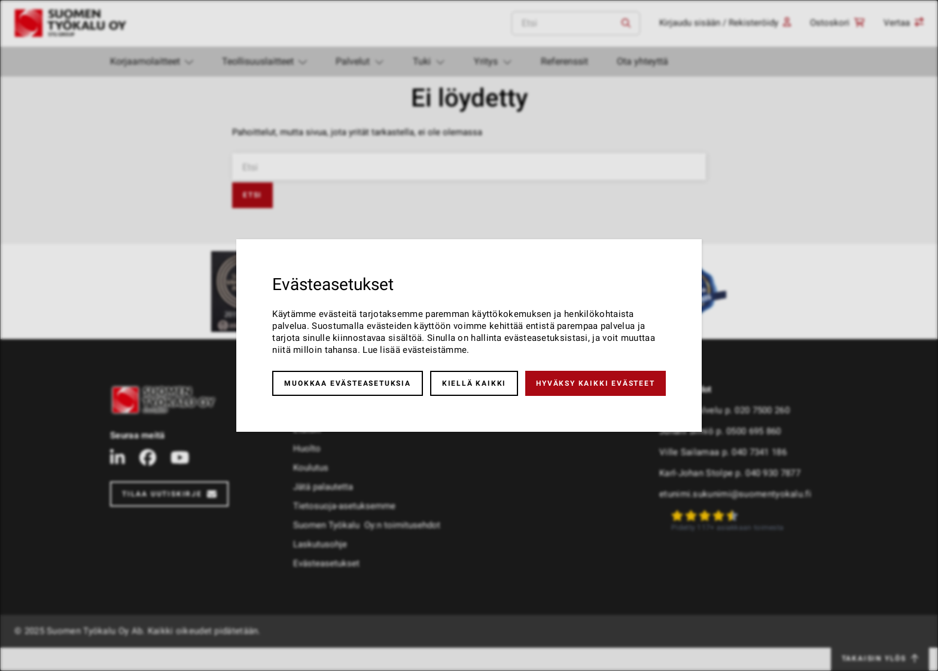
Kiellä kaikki (474, 383)
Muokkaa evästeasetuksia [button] (347, 383)
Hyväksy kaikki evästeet (595, 383)
